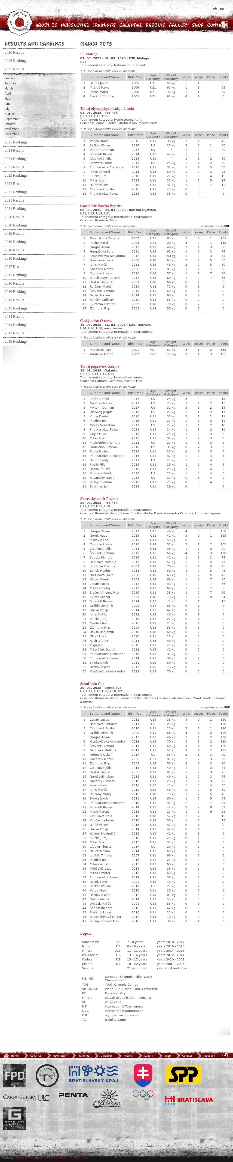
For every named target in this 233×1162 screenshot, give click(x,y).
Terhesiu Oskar (101, 754)
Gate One (14, 1118)
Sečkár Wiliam (100, 145)
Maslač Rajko (99, 87)
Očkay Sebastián (102, 425)
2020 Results (14, 217)
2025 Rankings (16, 142)
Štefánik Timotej (102, 96)
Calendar (130, 25)
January (10, 78)
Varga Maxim (99, 890)
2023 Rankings (16, 175)
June (7, 103)
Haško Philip (99, 610)
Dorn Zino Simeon (103, 447)
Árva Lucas (98, 785)
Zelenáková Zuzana (104, 238)
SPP (183, 1075)
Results (155, 25)
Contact (217, 25)
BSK (93, 1074)
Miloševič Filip (100, 864)
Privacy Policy (80, 1158)
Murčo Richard (100, 349)
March (9, 88)
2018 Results (14, 250)
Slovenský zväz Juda (47, 1075)
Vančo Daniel (99, 141)
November (12, 129)
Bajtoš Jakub (99, 83)
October (10, 124)
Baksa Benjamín (102, 632)
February (11, 83)
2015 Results (14, 300)
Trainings (104, 25)
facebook (205, 1055)
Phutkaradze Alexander (107, 167)
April (8, 93)
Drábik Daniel (100, 772)
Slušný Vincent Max (104, 592)
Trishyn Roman (101, 482)
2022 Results (14, 184)
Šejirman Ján (99, 486)
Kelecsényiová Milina (105, 916)
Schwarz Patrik (101, 163)
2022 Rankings (16, 192)
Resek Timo (98, 881)
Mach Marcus (99, 811)
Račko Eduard (100, 469)
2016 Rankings (16, 292)
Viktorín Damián (102, 150)
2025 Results (14, 69)
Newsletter (75, 25)
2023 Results (14, 167)
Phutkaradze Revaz (104, 193)
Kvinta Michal (100, 597)
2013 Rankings (16, 341)
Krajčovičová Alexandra (107, 256)
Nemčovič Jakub (102, 776)
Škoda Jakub (99, 662)
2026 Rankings (16, 61)
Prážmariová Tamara (105, 442)
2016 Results (14, 283)
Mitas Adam (98, 180)
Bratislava (189, 1100)
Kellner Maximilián (103, 833)
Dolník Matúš (99, 899)
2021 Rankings (16, 209)
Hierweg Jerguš (101, 412)
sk (215, 9)
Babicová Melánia (103, 562)
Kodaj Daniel (99, 416)
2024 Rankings (16, 159)
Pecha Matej (99, 92)
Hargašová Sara (101, 251)
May (7, 98)
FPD (14, 1075)
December (12, 134)
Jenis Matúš (98, 264)
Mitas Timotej (100, 171)
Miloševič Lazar (101, 868)
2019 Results (14, 234)
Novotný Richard (102, 781)
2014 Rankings (16, 325)
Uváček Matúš (100, 903)
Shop (198, 25)
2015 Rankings (16, 308)
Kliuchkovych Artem (105, 277)
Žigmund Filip (100, 308)
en (222, 9)
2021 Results (14, 200)
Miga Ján (96, 645)
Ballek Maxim (100, 295)
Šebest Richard (101, 557)
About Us (46, 25)
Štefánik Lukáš (101, 912)
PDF (227, 226)
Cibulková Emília (102, 189)
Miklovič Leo (99, 540)
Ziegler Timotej (101, 846)
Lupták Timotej (101, 855)
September (12, 119)
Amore (107, 1098)
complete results (212, 226)
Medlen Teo (98, 420)
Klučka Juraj (98, 176)
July (7, 108)
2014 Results (14, 317)
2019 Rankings (16, 242)
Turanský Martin (101, 354)
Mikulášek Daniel (102, 649)
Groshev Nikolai (101, 403)
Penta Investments (73, 1095)
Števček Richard (102, 291)
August (9, 114)
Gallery (179, 25)
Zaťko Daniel (99, 399)
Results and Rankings (34, 44)
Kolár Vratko (99, 640)
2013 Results (14, 333)
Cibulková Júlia (101, 158)
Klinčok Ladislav (102, 299)
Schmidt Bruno (101, 154)
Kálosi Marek (99, 579)
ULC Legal (26, 1098)
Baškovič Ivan (100, 667)
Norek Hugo (98, 535)
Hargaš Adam (100, 247)
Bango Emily (99, 460)
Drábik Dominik (101, 282)
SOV (143, 1082)
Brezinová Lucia (101, 260)
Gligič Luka (98, 434)
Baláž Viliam (99, 185)
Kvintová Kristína (102, 304)
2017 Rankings (16, 275)
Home (10, 1055)
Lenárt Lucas (99, 583)
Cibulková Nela (101, 273)
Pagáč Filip (97, 464)
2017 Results (14, 267)
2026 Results (14, 53)
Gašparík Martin (101, 269)
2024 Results (14, 151)
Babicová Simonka (103, 724)
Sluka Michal (99, 451)
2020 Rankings (16, 225)
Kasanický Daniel (102, 477)
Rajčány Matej (100, 286)
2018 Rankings (16, 258)
